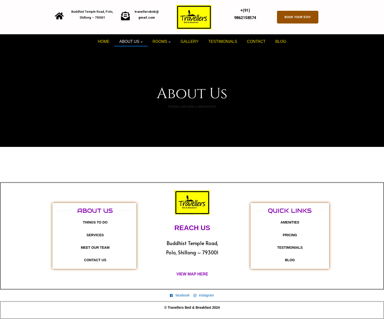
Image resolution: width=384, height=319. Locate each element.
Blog (280, 41)
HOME (103, 41)
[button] (297, 17)
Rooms (162, 41)
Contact (256, 41)
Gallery (189, 41)
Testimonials (222, 41)
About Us (131, 41)
